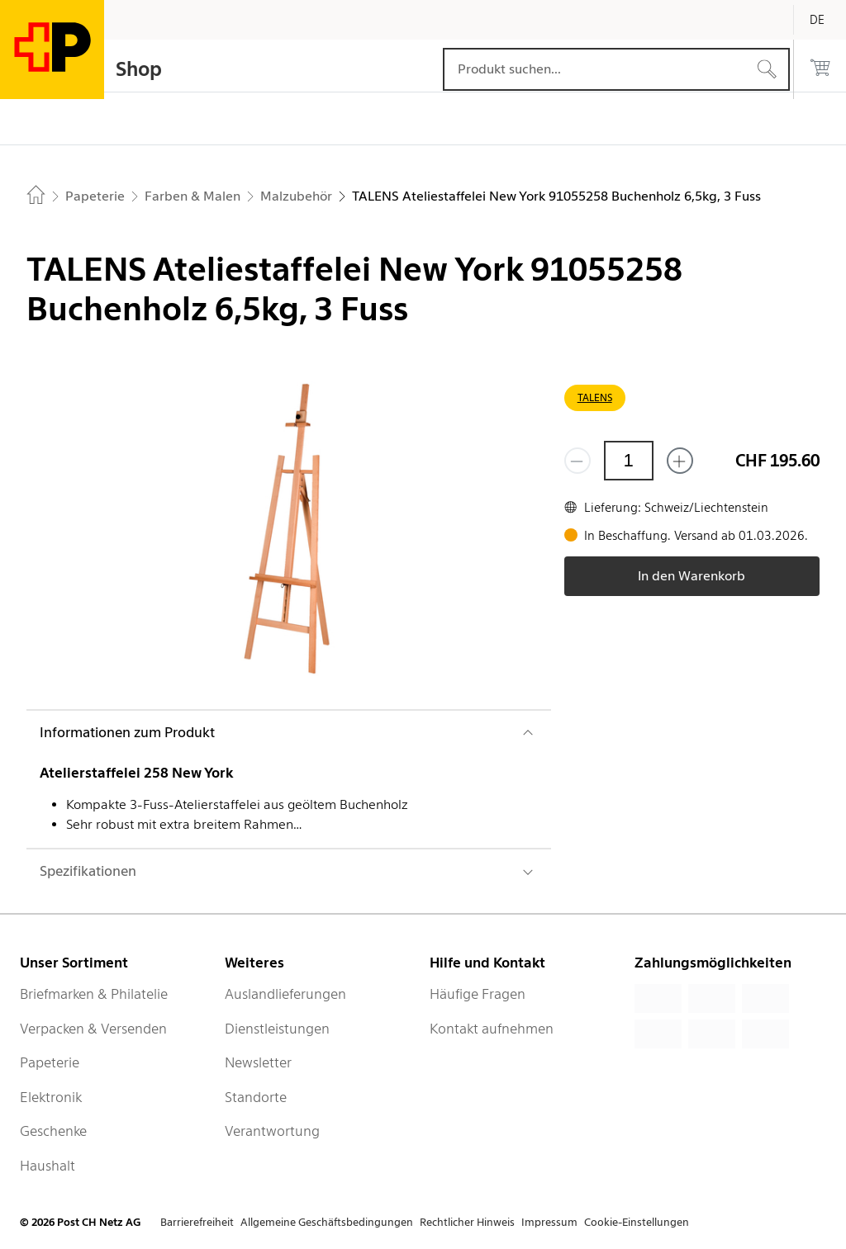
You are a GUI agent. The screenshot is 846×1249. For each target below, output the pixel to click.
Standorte (256, 1097)
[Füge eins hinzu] (680, 460)
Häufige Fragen (477, 994)
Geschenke (53, 1131)
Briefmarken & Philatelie (94, 994)
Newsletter (258, 1062)
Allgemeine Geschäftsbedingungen (326, 1222)
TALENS (594, 397)
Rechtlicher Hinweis (467, 1222)
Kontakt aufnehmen (492, 1028)
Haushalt (47, 1165)
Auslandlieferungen (285, 994)
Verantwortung (272, 1131)
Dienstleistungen (277, 1028)
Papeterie (49, 1062)
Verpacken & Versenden (93, 1028)
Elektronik (51, 1097)
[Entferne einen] (577, 460)
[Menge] (629, 460)
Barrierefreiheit (197, 1222)
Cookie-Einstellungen (636, 1222)
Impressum (549, 1222)
